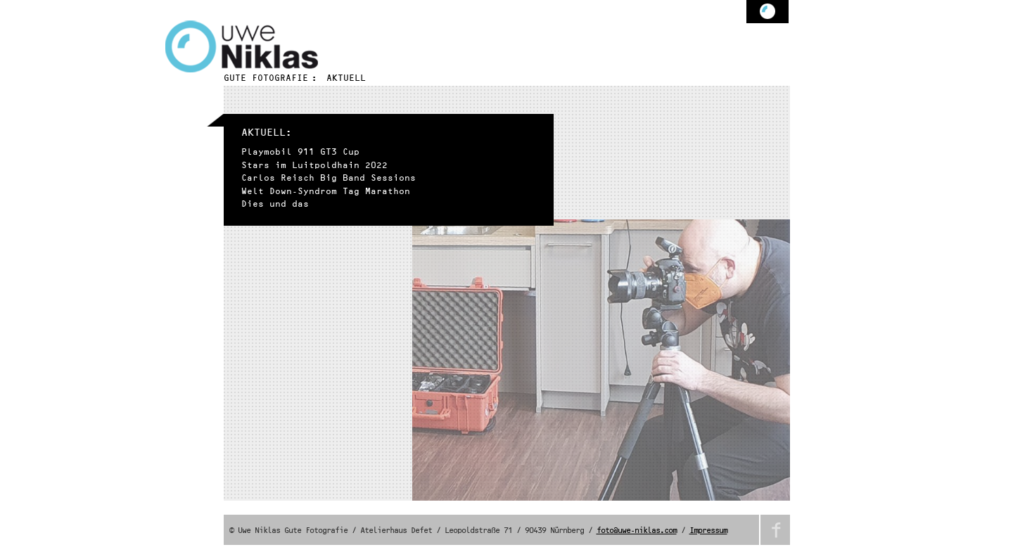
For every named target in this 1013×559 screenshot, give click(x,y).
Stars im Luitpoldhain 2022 (314, 165)
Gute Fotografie (266, 78)
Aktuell (346, 78)
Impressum (708, 531)
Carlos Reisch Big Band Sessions (328, 178)
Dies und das (275, 204)
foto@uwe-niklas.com (637, 531)
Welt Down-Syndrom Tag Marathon (325, 191)
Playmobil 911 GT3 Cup (300, 152)
